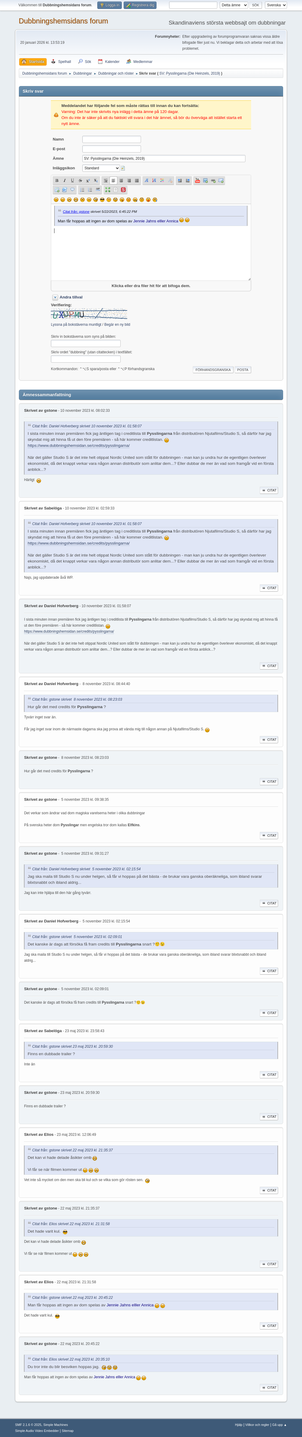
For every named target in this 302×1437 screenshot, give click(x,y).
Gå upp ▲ (279, 1425)
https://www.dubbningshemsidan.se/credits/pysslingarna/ (79, 445)
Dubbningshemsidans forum (63, 21)
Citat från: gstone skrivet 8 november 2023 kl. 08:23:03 (77, 699)
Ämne (58, 158)
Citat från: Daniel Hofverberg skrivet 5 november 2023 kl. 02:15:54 (86, 869)
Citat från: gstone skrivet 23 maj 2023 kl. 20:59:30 (72, 1046)
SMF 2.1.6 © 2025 (28, 1425)
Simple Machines (55, 1425)
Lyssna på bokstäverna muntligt (76, 324)
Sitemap (68, 1431)
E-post (59, 149)
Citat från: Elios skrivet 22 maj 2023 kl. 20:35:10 (71, 1359)
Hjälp (238, 1425)
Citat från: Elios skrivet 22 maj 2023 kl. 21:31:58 (71, 1224)
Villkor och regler (257, 1425)
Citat (269, 490)
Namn (58, 139)
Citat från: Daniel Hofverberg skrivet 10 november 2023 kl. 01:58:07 (87, 426)
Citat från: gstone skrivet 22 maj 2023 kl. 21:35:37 (72, 1150)
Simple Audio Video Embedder (37, 1431)
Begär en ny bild (117, 324)
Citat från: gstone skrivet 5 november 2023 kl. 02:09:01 (77, 937)
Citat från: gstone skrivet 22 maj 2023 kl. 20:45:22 (72, 1298)
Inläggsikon (64, 168)
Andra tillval (71, 297)
